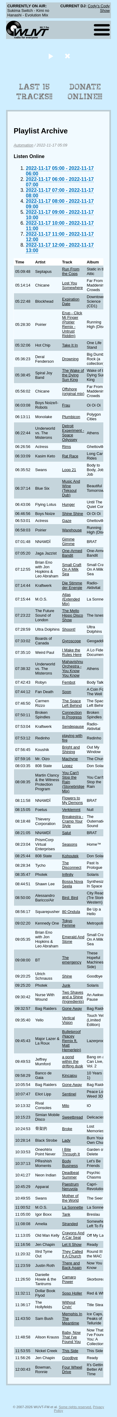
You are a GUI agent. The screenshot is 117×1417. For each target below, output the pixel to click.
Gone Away (72, 1008)
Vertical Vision (68, 1020)
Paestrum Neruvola (70, 1186)
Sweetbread (72, 1117)
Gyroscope (71, 641)
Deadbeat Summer (70, 1174)
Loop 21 (69, 469)
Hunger (68, 504)
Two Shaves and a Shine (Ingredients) (73, 997)
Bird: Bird (70, 897)
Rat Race (70, 456)
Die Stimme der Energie (72, 585)
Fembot (68, 682)
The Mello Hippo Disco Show (72, 615)
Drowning (70, 359)
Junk (66, 985)
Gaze (66, 520)
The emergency (71, 959)
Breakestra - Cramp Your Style (72, 821)
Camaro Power (69, 1279)
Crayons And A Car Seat (73, 1235)
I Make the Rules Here (71, 652)
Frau (66, 405)
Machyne (70, 758)
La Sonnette (72, 1207)
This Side (70, 1350)
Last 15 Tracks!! (34, 91)
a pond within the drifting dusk (72, 1061)
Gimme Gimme (68, 541)
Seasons (69, 844)
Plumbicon (71, 416)
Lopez (67, 765)
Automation (23, 145)
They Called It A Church (72, 1253)
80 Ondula (71, 911)
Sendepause (73, 726)
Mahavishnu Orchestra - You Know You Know (72, 668)
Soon (66, 691)
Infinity (67, 874)
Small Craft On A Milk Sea (71, 569)
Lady (66, 1140)
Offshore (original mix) (73, 391)
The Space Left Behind (72, 703)
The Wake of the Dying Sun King (73, 375)
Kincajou (69, 1075)
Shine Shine (72, 513)
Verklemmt (71, 809)
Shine (67, 976)
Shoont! (68, 629)
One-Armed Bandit (72, 553)
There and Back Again (71, 1265)
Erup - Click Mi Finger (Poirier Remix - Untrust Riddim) (72, 324)
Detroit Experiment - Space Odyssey (73, 433)
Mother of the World (70, 1198)
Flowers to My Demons (72, 800)
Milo (65, 1105)
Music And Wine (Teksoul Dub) (71, 488)
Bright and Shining (71, 749)
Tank (66, 1214)
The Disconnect (71, 865)
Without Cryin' (68, 1304)
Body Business (70, 1163)
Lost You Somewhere (72, 285)
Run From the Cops (70, 271)
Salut (66, 832)
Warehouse (72, 530)
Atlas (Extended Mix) (71, 599)
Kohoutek (70, 856)
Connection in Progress (72, 714)
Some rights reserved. (75, 1407)
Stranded (70, 1223)
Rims (66, 446)
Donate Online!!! (85, 91)
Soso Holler (72, 1293)
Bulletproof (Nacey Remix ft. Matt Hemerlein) (71, 1040)
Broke (67, 1128)
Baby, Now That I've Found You (71, 1337)
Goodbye (70, 1357)
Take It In (70, 345)
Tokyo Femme (68, 923)
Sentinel (69, 1094)
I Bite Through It (71, 1151)
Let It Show (71, 1244)
